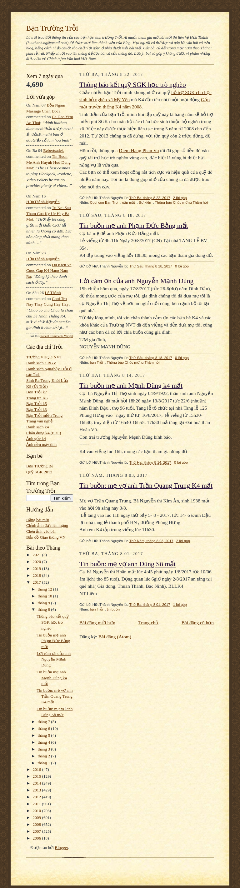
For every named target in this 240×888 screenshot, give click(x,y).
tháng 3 (44, 749)
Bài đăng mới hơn (97, 622)
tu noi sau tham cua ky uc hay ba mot (48, 213)
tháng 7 (44, 721)
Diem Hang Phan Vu (139, 150)
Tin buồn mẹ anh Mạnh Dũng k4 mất (52, 678)
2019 (37, 568)
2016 (37, 769)
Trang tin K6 (37, 398)
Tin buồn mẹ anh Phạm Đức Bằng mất (53, 641)
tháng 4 (44, 742)
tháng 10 (45, 596)
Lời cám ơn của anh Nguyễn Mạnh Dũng (54, 659)
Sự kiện (145, 202)
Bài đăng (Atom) (114, 636)
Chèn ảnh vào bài (41, 531)
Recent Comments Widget (56, 336)
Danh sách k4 (37, 427)
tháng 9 (44, 603)
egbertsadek (53, 150)
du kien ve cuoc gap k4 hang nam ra (49, 270)
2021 (37, 554)
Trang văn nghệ (39, 421)
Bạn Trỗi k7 (36, 392)
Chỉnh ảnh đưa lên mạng (47, 525)
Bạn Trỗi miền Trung (44, 415)
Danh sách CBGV (41, 363)
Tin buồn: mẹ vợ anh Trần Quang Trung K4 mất (54, 696)
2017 (37, 582)
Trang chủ (148, 622)
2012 (37, 797)
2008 (37, 824)
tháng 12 (45, 589)
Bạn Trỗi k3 (36, 409)
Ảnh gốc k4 (36, 438)
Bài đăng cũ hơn (198, 622)
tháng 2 (44, 756)
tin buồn (113, 609)
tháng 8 (44, 609)
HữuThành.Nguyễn (43, 201)
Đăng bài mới (37, 519)
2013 (37, 790)
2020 (37, 561)
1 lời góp (180, 604)
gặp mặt (128, 202)
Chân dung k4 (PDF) (43, 433)
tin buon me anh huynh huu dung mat (48, 162)
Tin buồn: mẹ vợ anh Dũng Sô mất (127, 564)
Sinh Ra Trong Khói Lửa (47, 380)
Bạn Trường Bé (39, 466)
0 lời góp (182, 266)
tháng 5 (44, 735)
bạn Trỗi (96, 362)
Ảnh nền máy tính (41, 444)
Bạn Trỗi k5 (36, 403)
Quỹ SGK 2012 (39, 472)
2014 (37, 783)
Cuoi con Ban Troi (104, 202)
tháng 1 (44, 763)
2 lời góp (180, 198)
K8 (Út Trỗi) (37, 386)
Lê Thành (53, 292)
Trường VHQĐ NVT (44, 357)
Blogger (61, 847)
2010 (37, 810)
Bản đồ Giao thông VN (46, 537)
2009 (37, 817)
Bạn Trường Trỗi (52, 28)
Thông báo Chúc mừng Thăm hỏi (181, 202)
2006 (37, 838)
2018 (37, 575)
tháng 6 (44, 728)
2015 (37, 776)
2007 (37, 831)
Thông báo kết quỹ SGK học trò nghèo (53, 622)
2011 (37, 803)
